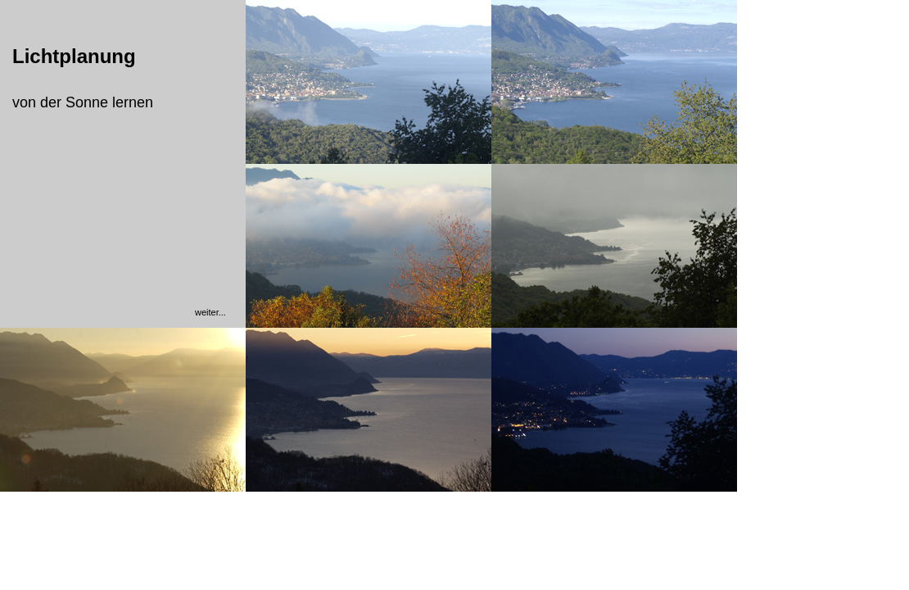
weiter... (210, 312)
